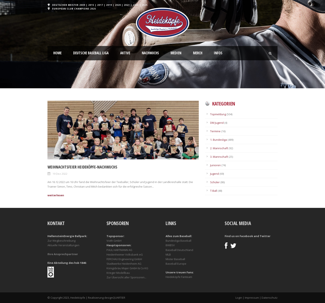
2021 (127, 5)
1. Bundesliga (218, 140)
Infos (218, 53)
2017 (100, 5)
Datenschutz (270, 297)
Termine (215, 131)
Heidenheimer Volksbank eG (125, 254)
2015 (91, 5)
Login (238, 297)
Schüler (215, 182)
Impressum (252, 297)
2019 (109, 5)
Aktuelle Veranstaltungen (63, 245)
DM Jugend (217, 123)
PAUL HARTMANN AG (119, 250)
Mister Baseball (175, 259)
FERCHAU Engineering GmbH (124, 259)
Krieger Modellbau (118, 273)
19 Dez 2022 (59, 174)
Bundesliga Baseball (178, 240)
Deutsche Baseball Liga (91, 53)
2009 (82, 5)
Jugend (214, 174)
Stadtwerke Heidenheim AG (124, 263)
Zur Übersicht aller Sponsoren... (126, 277)
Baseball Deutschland (179, 250)
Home (57, 53)
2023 (136, 5)
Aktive (125, 53)
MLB (168, 254)
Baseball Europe (176, 263)
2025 (145, 5)
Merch (197, 53)
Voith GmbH (114, 240)
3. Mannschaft (219, 157)
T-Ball (213, 191)
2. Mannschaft (219, 148)
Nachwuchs (150, 53)
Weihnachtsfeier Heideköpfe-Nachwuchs (82, 167)
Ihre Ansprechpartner (62, 254)
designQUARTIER (114, 297)
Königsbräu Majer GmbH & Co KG (127, 268)
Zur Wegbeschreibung (61, 240)
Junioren (215, 165)
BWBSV (170, 245)
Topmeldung (218, 114)
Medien (176, 53)
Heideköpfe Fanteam (179, 277)
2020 (118, 5)
